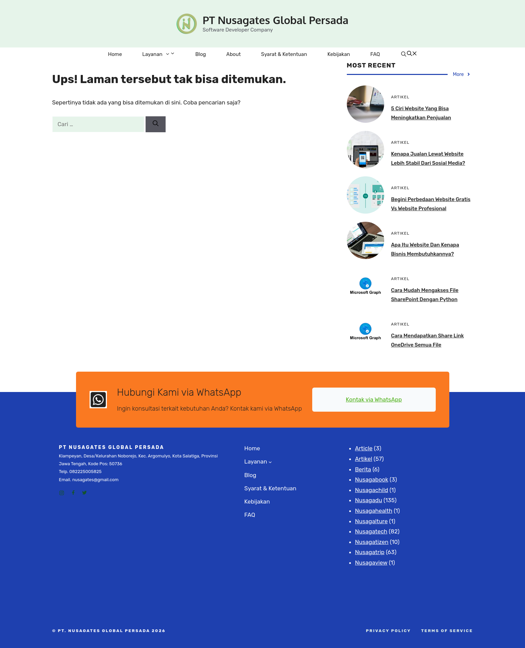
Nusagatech (371, 531)
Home (115, 54)
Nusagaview (371, 562)
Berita (363, 469)
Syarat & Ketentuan (284, 54)
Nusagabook (371, 479)
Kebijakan (338, 54)
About (233, 54)
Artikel (363, 458)
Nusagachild (371, 490)
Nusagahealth (373, 510)
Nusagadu (368, 500)
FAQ (375, 54)
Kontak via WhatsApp (374, 399)
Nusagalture (371, 521)
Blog (200, 54)
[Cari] (156, 124)
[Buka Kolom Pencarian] (408, 54)
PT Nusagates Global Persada (276, 19)
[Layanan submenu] (270, 462)
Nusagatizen (372, 541)
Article (364, 448)
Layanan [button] (163, 54)
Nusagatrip (370, 552)
